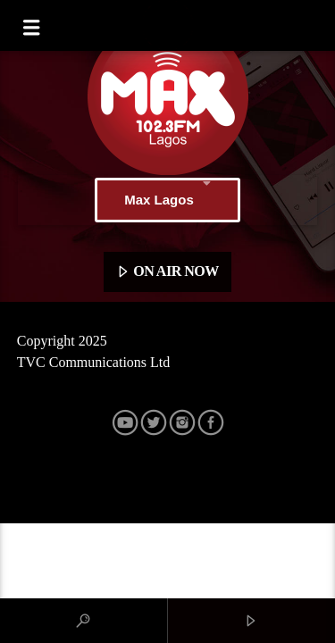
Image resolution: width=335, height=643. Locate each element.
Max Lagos (167, 200)
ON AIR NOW (167, 272)
